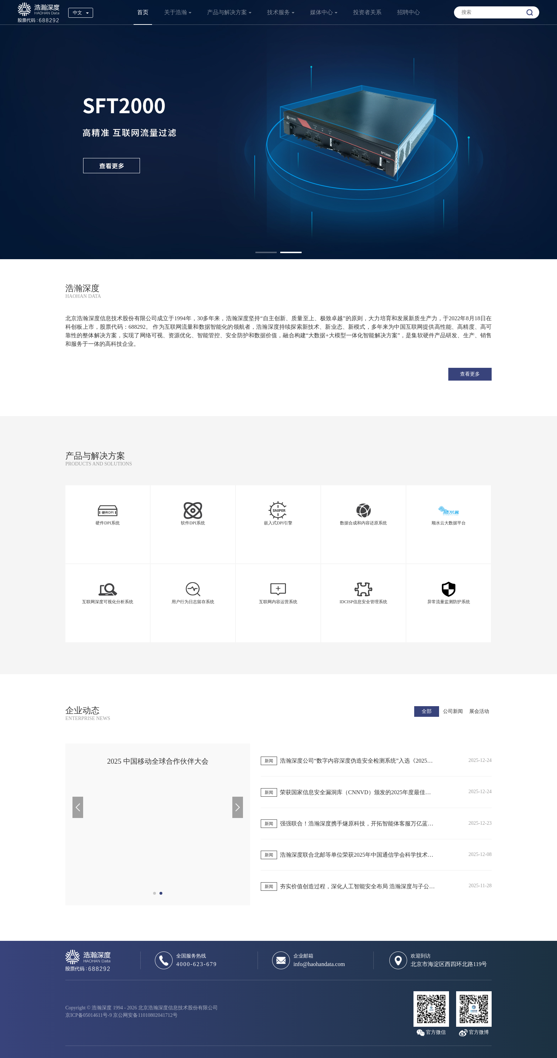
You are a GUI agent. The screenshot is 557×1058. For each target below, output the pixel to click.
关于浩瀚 (175, 12)
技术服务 (278, 12)
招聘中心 (408, 12)
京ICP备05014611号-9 (88, 1015)
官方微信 (436, 1032)
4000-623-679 (196, 964)
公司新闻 (453, 711)
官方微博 (479, 1032)
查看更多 (470, 374)
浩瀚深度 (38, 12)
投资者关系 (367, 12)
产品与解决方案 (227, 12)
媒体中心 (321, 12)
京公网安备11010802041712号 (145, 1015)
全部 (427, 711)
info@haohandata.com (319, 964)
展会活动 (479, 711)
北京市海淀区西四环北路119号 (449, 964)
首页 (142, 12)
